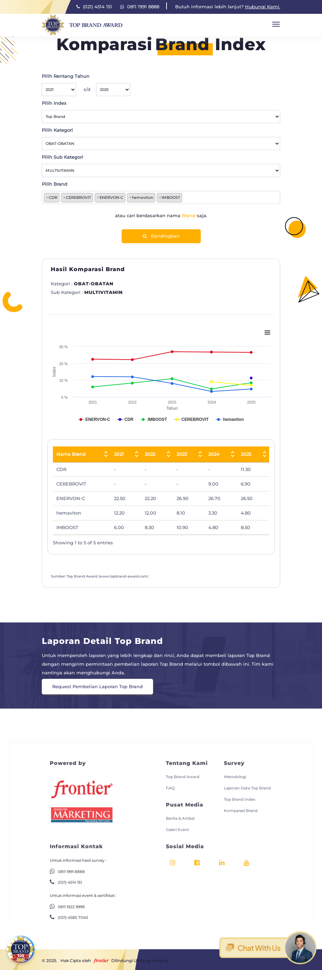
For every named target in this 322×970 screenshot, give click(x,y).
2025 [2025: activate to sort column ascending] (246, 454)
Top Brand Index (225, 791)
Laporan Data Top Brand (231, 782)
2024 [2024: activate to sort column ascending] (213, 454)
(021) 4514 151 (94, 6)
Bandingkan (161, 236)
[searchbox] (185, 197)
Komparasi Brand (226, 800)
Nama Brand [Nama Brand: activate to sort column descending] (71, 454)
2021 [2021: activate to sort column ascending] (119, 454)
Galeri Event (174, 816)
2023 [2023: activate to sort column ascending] (182, 454)
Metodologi (221, 773)
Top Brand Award (178, 773)
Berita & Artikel (176, 807)
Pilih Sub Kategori (62, 157)
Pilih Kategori (57, 130)
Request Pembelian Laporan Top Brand (97, 686)
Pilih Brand (54, 184)
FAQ (168, 782)
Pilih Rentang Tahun (65, 76)
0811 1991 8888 (139, 6)
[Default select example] (59, 89)
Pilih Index (54, 103)
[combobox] (161, 197)
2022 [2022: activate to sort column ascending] (150, 454)
